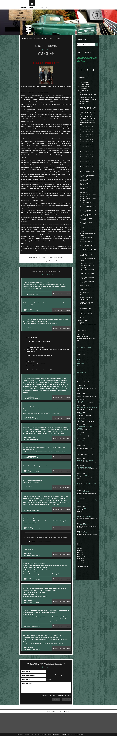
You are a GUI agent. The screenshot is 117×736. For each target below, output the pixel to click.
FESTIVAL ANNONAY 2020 (86, 163)
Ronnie (33, 560)
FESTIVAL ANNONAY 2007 (86, 129)
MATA (78, 458)
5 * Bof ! (80, 94)
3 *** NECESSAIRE (82, 89)
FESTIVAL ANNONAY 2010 (86, 137)
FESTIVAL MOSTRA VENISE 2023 (88, 259)
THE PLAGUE (80, 431)
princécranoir (31, 404)
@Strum (30, 543)
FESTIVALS (80, 107)
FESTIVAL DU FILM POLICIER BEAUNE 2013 (87, 189)
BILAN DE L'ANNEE (84, 301)
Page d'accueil (48, 39)
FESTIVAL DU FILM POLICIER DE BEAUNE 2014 (88, 201)
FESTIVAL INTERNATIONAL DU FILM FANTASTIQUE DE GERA (87, 253)
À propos (43, 9)
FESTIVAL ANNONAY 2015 (86, 150)
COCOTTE (79, 424)
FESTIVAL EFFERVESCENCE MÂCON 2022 (87, 249)
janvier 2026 (80, 565)
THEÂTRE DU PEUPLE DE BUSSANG (87, 334)
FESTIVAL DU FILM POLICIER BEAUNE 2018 (87, 193)
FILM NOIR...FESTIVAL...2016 (87, 271)
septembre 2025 (81, 574)
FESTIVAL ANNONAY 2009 (86, 135)
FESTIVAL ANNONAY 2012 (86, 142)
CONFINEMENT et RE (83, 103)
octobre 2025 (80, 572)
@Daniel (79, 535)
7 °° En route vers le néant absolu (86, 99)
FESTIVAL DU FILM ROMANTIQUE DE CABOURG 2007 (88, 217)
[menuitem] (23, 9)
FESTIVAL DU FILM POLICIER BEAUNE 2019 (87, 197)
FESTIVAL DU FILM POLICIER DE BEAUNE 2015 (88, 205)
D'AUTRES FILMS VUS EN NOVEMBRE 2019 (32, 39)
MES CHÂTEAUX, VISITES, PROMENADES (86, 324)
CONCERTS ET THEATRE (86, 306)
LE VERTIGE (80, 412)
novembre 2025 (81, 570)
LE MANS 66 (58, 39)
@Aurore (34, 361)
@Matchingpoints (32, 467)
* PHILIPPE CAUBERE (83, 83)
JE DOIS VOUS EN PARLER (84, 297)
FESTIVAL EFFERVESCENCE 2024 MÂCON (88, 237)
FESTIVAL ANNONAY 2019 (86, 160)
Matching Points (32, 448)
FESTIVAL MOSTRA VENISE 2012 (88, 257)
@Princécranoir (31, 425)
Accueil (23, 9)
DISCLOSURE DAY (81, 405)
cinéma (42, 261)
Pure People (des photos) (83, 347)
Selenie (79, 511)
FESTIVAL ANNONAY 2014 (86, 148)
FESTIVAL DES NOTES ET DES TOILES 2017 (87, 177)
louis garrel (55, 261)
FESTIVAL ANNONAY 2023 (86, 168)
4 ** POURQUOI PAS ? (83, 92)
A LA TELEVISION (84, 299)
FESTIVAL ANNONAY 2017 (86, 155)
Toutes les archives (83, 577)
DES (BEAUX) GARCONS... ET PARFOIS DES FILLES (87, 312)
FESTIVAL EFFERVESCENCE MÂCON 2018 (87, 245)
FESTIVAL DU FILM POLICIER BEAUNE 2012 (87, 185)
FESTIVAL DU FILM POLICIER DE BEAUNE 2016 (88, 209)
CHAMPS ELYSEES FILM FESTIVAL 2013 (88, 126)
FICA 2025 (82, 269)
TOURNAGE (83, 327)
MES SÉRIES (81, 332)
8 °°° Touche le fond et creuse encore (87, 101)
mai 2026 (79, 557)
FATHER (79, 445)
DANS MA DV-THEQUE (85, 309)
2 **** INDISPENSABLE (41, 258)
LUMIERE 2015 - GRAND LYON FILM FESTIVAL (87, 274)
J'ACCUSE (46, 54)
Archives (33, 9)
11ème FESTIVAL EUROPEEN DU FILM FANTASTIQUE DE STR (88, 114)
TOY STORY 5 (80, 397)
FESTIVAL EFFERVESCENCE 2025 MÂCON (88, 241)
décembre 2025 (81, 568)
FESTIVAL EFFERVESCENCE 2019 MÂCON (88, 233)
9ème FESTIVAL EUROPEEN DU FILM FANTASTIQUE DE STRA (88, 122)
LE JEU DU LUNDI (84, 316)
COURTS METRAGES (83, 105)
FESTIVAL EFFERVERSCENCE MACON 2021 (87, 225)
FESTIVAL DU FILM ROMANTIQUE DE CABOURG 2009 (88, 221)
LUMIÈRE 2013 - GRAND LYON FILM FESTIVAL (87, 287)
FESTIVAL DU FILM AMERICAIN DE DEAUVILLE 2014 (88, 181)
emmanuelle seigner (64, 261)
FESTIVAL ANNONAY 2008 (86, 132)
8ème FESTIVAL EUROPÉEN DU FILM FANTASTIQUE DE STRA (88, 118)
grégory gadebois (46, 262)
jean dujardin (48, 261)
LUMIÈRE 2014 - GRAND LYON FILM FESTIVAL (87, 291)
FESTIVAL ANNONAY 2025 (86, 173)
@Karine (30, 313)
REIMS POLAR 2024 (84, 294)
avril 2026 (79, 559)
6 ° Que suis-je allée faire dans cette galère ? (86, 96)
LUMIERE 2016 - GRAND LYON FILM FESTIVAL (87, 279)
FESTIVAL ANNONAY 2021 (86, 166)
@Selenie (79, 486)
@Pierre (34, 376)
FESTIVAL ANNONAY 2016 (86, 153)
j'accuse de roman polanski (32, 261)
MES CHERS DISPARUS (85, 321)
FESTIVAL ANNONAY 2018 (86, 158)
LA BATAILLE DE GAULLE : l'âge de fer (87, 418)
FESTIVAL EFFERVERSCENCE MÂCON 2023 (87, 229)
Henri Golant (80, 378)
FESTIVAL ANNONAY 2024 (86, 171)
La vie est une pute (83, 330)
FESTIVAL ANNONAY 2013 (86, 145)
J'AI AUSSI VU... (81, 451)
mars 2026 (80, 561)
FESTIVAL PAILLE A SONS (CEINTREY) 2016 (86, 263)
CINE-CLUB (82, 304)
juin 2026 (79, 555)
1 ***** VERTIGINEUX (83, 85)
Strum (29, 524)
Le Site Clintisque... (81, 344)
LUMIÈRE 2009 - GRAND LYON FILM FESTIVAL (87, 283)
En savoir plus (80, 734)
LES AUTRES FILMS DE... (86, 318)
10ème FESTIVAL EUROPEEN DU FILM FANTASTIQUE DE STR (88, 110)
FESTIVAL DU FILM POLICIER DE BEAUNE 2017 (88, 213)
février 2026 (80, 563)
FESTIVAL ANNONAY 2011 (86, 140)
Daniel (78, 543)
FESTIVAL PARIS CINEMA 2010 (87, 266)
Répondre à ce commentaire (61, 295)
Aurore (29, 332)
